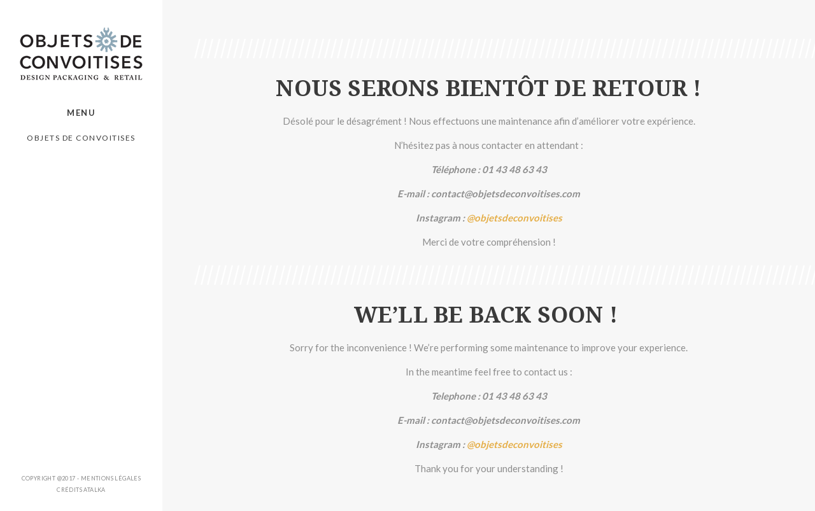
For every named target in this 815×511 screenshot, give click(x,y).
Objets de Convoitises (81, 138)
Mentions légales (111, 478)
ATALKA (94, 489)
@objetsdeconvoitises (514, 217)
